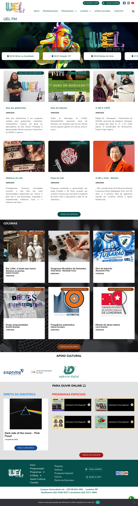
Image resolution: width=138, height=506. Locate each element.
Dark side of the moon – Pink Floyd (22, 434)
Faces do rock (57, 178)
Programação (50, 11)
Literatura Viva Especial (75, 405)
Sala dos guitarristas (16, 107)
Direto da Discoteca (64, 480)
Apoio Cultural (103, 11)
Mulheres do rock (14, 178)
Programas (69, 11)
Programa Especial (63, 473)
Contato (118, 11)
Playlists (58, 466)
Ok (98, 502)
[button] (133, 11)
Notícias (58, 469)
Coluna (58, 476)
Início (36, 11)
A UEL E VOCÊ (103, 107)
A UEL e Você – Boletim (107, 178)
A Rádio (85, 11)
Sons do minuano (59, 107)
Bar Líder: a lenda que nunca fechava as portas (21, 269)
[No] (134, 502)
